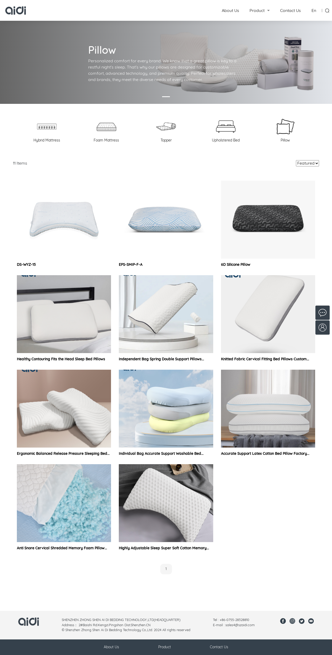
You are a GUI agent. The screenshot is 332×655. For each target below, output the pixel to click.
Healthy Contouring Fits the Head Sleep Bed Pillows (61, 359)
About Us (230, 10)
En (314, 10)
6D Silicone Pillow (235, 264)
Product (257, 10)
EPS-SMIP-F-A (130, 264)
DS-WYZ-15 (26, 264)
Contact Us (290, 10)
